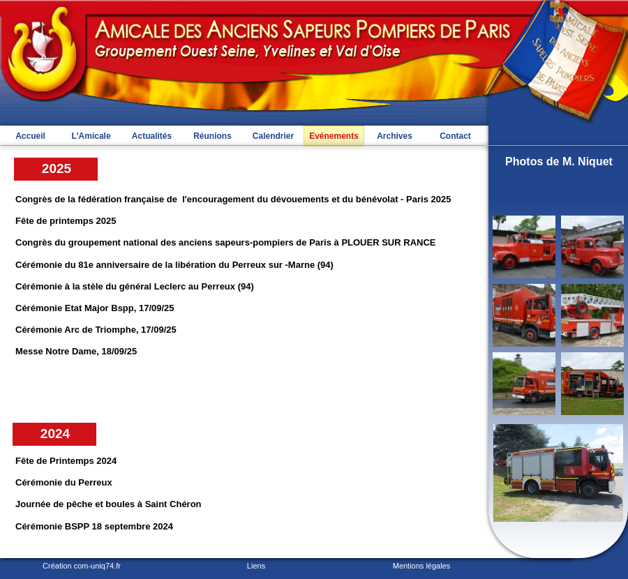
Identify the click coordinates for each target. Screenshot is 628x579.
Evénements (334, 136)
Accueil (30, 136)
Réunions (212, 136)
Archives (394, 136)
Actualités (152, 136)
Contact (455, 136)
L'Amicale (90, 136)
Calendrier (273, 136)
